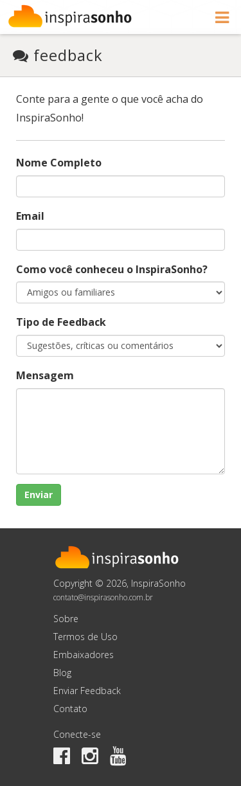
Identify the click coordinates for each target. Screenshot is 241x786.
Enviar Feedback (87, 690)
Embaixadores (83, 654)
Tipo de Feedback (61, 322)
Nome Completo (59, 163)
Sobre (65, 618)
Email (30, 216)
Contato (70, 708)
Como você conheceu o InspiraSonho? (112, 269)
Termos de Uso (85, 636)
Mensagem (45, 375)
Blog (62, 672)
